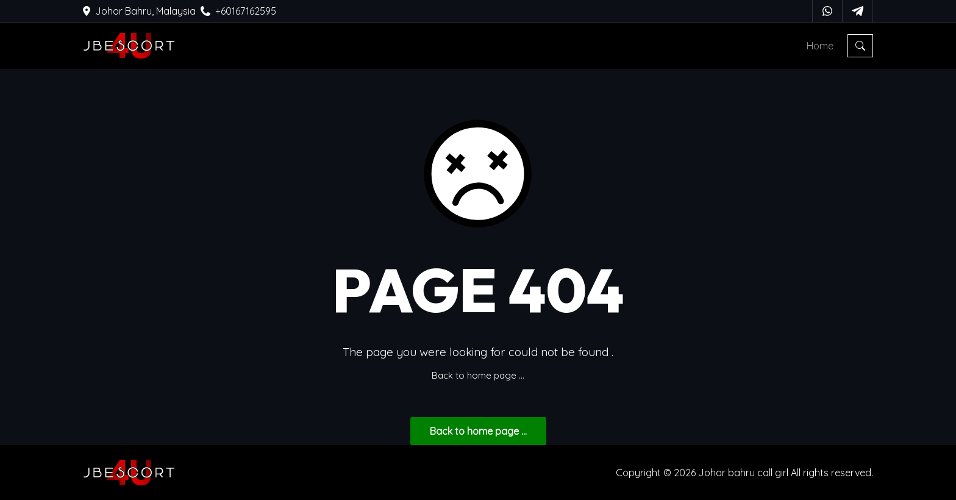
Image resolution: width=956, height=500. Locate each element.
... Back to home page (478, 431)
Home (820, 46)
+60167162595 (238, 11)
